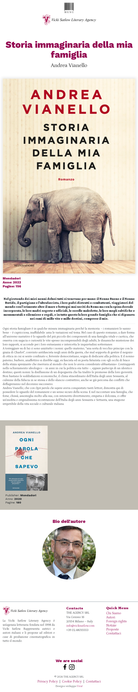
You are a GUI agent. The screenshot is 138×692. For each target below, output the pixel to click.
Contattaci (113, 633)
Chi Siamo (113, 613)
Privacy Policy (47, 681)
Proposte (112, 629)
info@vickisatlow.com (80, 625)
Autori (110, 617)
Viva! (79, 686)
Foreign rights (116, 621)
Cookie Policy (72, 681)
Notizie (111, 625)
